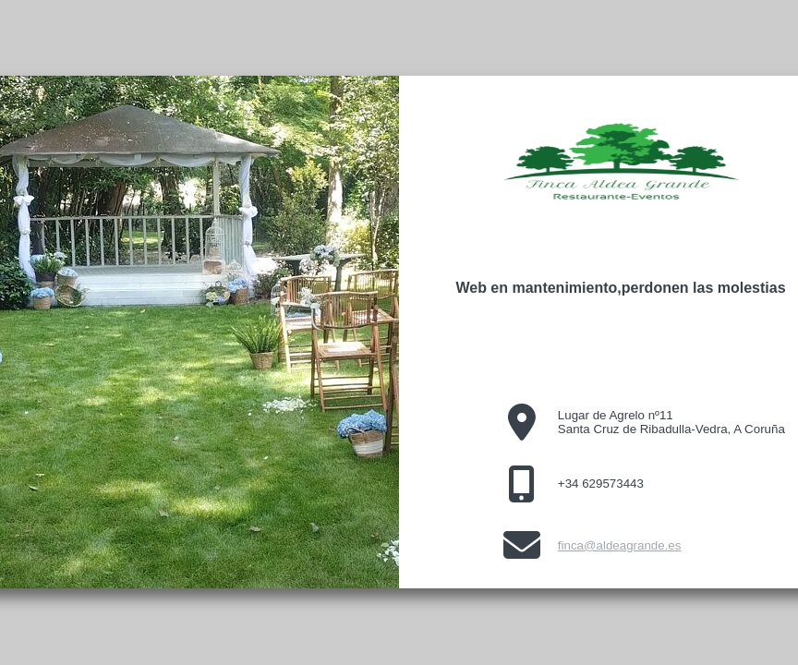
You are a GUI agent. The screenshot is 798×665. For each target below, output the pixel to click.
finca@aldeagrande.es (620, 545)
